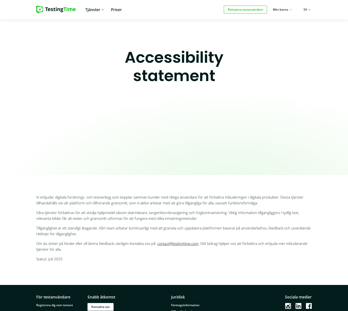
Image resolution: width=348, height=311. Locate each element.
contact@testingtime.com (177, 243)
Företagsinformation (185, 305)
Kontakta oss (100, 307)
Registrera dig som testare (54, 305)
